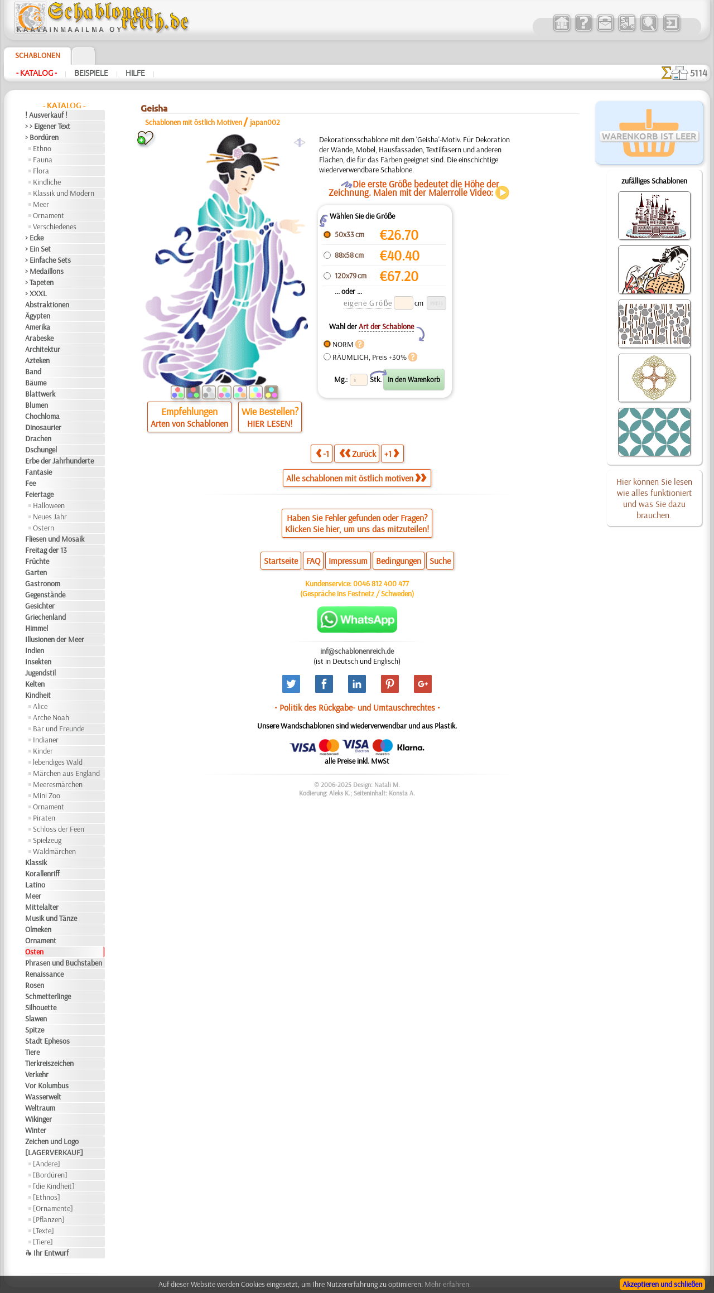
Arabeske (39, 338)
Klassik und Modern (63, 193)
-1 (322, 453)
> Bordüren (42, 137)
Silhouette (40, 1007)
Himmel (36, 628)
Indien (34, 650)
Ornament (48, 215)
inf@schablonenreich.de (357, 651)
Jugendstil (40, 673)
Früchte (37, 561)
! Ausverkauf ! (46, 115)
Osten (34, 952)
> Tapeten (39, 282)
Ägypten (37, 316)
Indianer (46, 740)
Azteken (37, 360)
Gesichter (40, 606)
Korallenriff (42, 874)
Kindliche (47, 182)
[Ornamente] (53, 1208)
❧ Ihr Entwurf (47, 1253)
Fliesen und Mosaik (54, 539)
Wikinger (38, 1119)
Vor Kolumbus (47, 1085)
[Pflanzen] (49, 1219)
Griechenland (45, 617)
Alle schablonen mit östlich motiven (356, 478)
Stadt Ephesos (47, 1041)
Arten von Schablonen (189, 423)
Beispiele (91, 73)
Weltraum (40, 1108)
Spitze (34, 1030)
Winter (35, 1130)
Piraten (44, 818)
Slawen (36, 1019)
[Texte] (43, 1231)
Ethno (42, 148)
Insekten (38, 662)
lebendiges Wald (58, 762)
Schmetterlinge (48, 996)
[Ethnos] (46, 1197)
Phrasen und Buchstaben (63, 963)
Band (33, 371)
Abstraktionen (47, 305)
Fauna (42, 160)
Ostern (43, 528)
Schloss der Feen (58, 829)
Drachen (38, 438)
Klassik (36, 862)
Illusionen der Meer (54, 639)
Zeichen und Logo (52, 1141)
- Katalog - (36, 73)
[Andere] (46, 1164)
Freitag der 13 (46, 550)
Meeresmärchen (58, 784)
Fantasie (38, 472)
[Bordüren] (50, 1175)
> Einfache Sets (48, 260)
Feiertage (39, 494)
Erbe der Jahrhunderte (59, 461)
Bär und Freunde (58, 728)
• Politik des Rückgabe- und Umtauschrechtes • (357, 707)
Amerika (37, 327)
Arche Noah (51, 717)
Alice (40, 706)
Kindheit (38, 695)
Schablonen (37, 55)
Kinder (43, 751)
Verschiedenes (54, 226)
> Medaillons (44, 271)
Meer (41, 204)
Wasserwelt (43, 1097)
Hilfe (135, 73)
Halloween (49, 505)
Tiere (32, 1052)
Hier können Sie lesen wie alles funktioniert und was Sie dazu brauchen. (654, 498)
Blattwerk (40, 394)
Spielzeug (47, 840)
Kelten (35, 684)
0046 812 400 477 (381, 583)
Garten (36, 572)
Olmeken (38, 929)
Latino (35, 885)
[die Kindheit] (54, 1186)
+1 (391, 453)
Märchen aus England (66, 773)
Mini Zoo (46, 795)
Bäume (35, 383)
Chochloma (42, 416)
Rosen (34, 985)
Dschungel (41, 450)
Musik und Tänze (51, 918)
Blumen (36, 405)
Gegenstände (45, 595)
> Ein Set (38, 249)
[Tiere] (43, 1242)
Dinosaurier (43, 427)
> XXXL (36, 293)
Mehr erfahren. (447, 1284)
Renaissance (44, 974)
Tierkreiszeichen (49, 1063)
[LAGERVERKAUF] (54, 1152)
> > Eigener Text (47, 126)
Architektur (42, 349)
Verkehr (37, 1074)
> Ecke (34, 238)
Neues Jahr (50, 517)
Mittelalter (42, 907)
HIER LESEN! (269, 423)
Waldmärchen (54, 851)
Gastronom (42, 583)
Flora (41, 171)
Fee (30, 483)
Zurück (357, 453)
